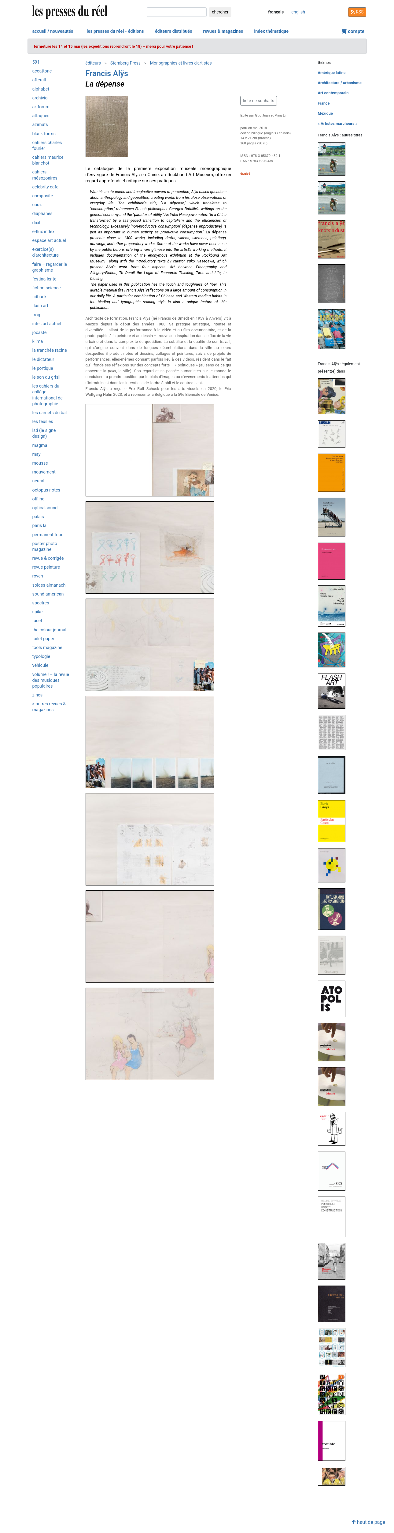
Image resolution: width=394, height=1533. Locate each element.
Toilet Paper (43, 638)
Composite (42, 196)
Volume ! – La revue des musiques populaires (50, 680)
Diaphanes (42, 213)
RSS (357, 11)
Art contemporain (333, 93)
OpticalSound (45, 507)
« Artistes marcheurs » (338, 123)
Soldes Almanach (49, 585)
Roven (37, 576)
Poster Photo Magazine (44, 546)
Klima (37, 341)
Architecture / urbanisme (340, 82)
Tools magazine (47, 647)
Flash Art (40, 305)
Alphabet (41, 89)
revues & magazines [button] (223, 31)
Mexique (325, 113)
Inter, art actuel (46, 323)
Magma (39, 445)
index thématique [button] (271, 31)
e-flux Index (43, 231)
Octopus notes (46, 490)
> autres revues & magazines (49, 706)
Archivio (40, 98)
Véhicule (40, 665)
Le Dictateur (43, 359)
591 (36, 62)
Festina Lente (44, 279)
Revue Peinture (46, 567)
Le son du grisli (46, 377)
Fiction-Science (46, 288)
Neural (38, 481)
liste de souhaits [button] (258, 100)
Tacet (37, 620)
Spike (37, 611)
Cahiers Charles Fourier (47, 145)
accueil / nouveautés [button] (52, 31)
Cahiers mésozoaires (44, 174)
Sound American (48, 594)
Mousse (40, 463)
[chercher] (177, 12)
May (36, 454)
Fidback (39, 296)
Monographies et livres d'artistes (181, 63)
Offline (38, 499)
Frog (36, 314)
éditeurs (93, 63)
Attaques (41, 115)
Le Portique (42, 368)
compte (352, 31)
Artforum (41, 107)
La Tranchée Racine (49, 350)
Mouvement (44, 472)
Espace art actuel (49, 240)
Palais (38, 516)
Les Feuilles (42, 421)
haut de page (368, 1522)
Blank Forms (44, 133)
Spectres (40, 603)
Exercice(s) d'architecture (45, 252)
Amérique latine (332, 72)
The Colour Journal (49, 630)
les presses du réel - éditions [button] (115, 31)
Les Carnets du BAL (49, 412)
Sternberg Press (125, 63)
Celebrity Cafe (45, 187)
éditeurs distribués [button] (173, 31)
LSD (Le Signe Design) (44, 433)
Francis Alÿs (107, 73)
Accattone (42, 71)
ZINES (37, 695)
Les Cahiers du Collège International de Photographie (47, 395)
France (324, 103)
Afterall (39, 80)
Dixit (36, 222)
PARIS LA (39, 525)
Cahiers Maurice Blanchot (48, 160)
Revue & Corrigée (48, 558)
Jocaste (39, 332)
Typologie (41, 656)
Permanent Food (48, 534)
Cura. (37, 204)
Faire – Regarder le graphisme (49, 267)
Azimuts (40, 124)
